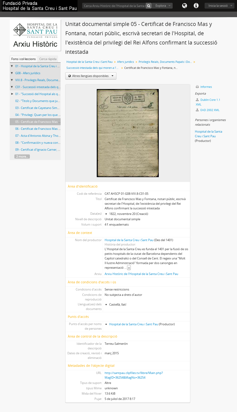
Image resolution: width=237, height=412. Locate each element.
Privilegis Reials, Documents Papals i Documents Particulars (166, 62)
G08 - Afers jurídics (27, 73)
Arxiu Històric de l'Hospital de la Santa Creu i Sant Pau (141, 274)
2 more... (22, 156)
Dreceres (196, 6)
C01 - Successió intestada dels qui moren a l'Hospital (51, 87)
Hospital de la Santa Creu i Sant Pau (89, 62)
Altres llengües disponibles (92, 76)
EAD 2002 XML (207, 110)
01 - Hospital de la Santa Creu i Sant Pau (42, 66)
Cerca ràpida (47, 59)
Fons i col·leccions (23, 59)
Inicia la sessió (218, 5)
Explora (161, 5)
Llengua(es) (184, 6)
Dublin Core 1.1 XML (208, 102)
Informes (204, 87)
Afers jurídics (125, 62)
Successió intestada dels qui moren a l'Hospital (93, 68)
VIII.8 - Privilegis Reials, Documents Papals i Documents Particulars (60, 80)
